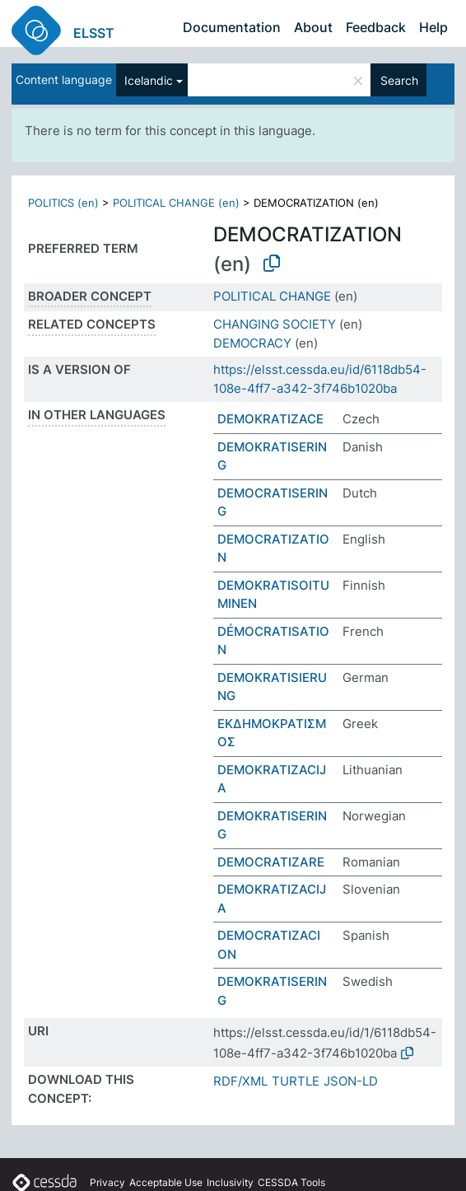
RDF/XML (240, 1081)
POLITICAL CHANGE (272, 296)
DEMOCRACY (252, 343)
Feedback (376, 27)
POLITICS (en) (63, 202)
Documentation (232, 27)
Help (433, 27)
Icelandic (148, 80)
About (313, 27)
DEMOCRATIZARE (270, 862)
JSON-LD (351, 1081)
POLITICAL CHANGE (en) (176, 202)
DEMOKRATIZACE (270, 419)
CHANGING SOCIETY (274, 324)
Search (399, 80)
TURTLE (295, 1081)
